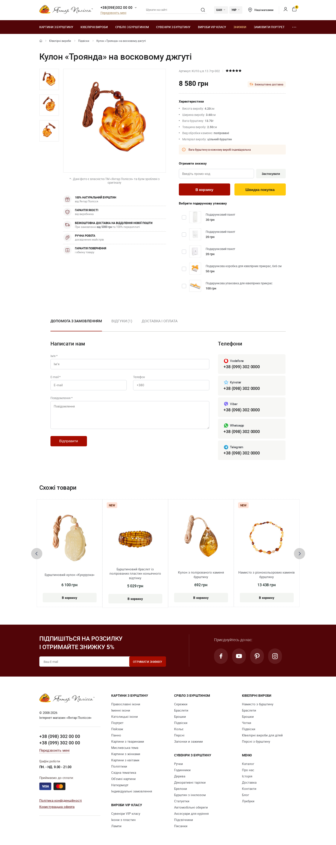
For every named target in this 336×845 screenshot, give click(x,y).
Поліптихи (119, 766)
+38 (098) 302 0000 (241, 388)
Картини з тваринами (127, 741)
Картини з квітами (125, 760)
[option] (49, 79)
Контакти (249, 788)
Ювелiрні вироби (94, 27)
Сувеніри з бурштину (173, 27)
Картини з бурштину (56, 27)
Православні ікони (125, 704)
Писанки (180, 826)
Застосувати (271, 174)
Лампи (116, 826)
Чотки (246, 723)
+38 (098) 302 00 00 (59, 736)
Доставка (249, 782)
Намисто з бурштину (257, 704)
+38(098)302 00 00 (116, 7)
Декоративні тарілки (190, 782)
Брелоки (180, 788)
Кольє (179, 729)
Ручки (178, 764)
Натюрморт (119, 785)
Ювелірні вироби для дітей (262, 735)
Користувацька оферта (57, 806)
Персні (179, 735)
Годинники (182, 770)
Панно (116, 735)
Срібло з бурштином (132, 27)
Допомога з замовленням (76, 320)
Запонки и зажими (188, 741)
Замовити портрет (269, 27)
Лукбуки (248, 801)
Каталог (248, 764)
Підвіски (83, 40)
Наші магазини (260, 10)
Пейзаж (117, 729)
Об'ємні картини (123, 779)
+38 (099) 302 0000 (241, 366)
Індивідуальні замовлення (131, 791)
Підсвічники (183, 820)
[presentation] (36, 553)
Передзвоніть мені (113, 13)
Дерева (179, 776)
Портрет (117, 723)
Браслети (181, 710)
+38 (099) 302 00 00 (59, 743)
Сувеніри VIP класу (125, 813)
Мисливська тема (124, 747)
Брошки (180, 716)
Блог (245, 795)
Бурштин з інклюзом (190, 795)
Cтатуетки (181, 801)
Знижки (239, 27)
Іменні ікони (120, 710)
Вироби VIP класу (212, 27)
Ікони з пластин (123, 820)
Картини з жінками (125, 754)
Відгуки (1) (121, 320)
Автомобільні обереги (191, 807)
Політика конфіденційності (60, 800)
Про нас (248, 770)
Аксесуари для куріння (191, 813)
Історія (247, 776)
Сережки (180, 704)
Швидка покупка (260, 190)
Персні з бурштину (256, 741)
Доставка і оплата (159, 320)
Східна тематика (123, 772)
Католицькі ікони (124, 716)
